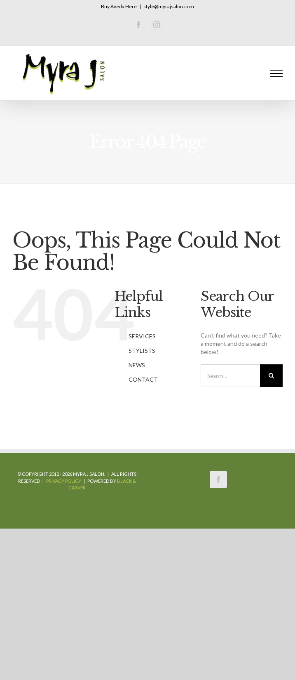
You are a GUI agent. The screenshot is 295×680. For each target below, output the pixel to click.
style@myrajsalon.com (168, 6)
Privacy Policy (63, 481)
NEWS (137, 364)
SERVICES (142, 336)
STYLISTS (142, 350)
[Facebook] (218, 479)
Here (131, 6)
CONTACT (143, 379)
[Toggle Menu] (276, 73)
